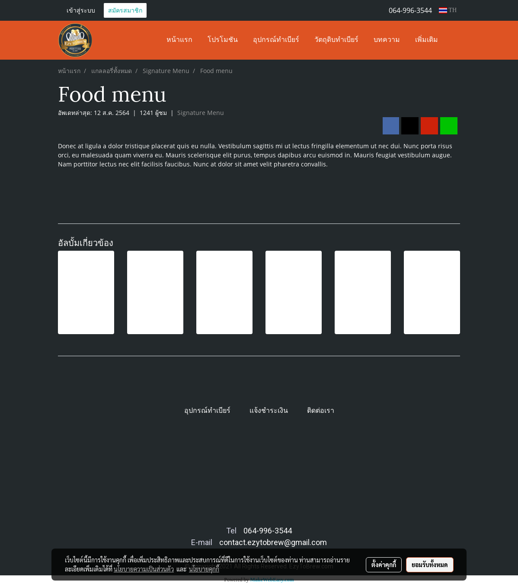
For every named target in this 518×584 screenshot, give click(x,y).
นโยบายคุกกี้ (204, 569)
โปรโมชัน (223, 40)
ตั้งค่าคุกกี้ (383, 564)
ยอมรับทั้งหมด (430, 564)
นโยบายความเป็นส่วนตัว (144, 569)
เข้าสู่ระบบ (81, 10)
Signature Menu (200, 113)
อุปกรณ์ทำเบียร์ (276, 40)
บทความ (387, 40)
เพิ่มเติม (426, 40)
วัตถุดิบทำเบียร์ (336, 40)
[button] (453, 40)
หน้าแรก (179, 40)
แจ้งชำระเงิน (268, 410)
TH (448, 10)
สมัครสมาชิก (125, 10)
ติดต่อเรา (320, 410)
